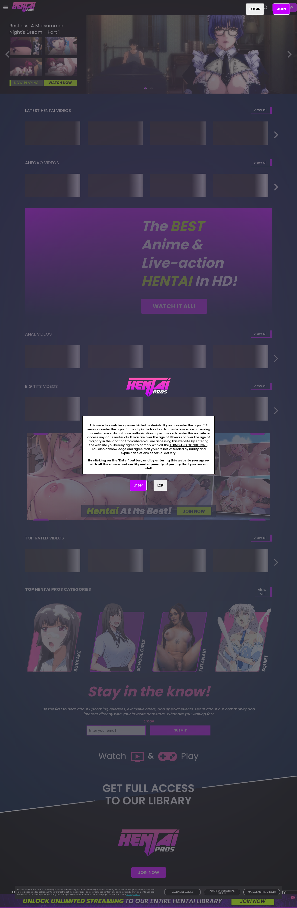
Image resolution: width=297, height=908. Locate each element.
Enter (138, 485)
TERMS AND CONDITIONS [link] (188, 445)
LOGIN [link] (255, 9)
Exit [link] (160, 485)
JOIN (281, 9)
